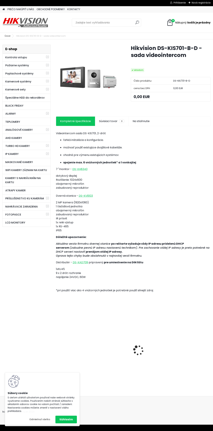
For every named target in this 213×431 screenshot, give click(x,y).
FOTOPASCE (13, 214)
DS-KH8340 (80, 169)
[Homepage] (3, 9)
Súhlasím (66, 419)
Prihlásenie (180, 2)
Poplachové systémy (19, 73)
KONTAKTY (73, 9)
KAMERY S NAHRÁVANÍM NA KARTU (23, 180)
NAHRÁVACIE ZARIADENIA (21, 207)
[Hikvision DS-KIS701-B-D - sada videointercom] (88, 77)
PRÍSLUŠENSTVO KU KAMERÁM (24, 198)
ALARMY (10, 114)
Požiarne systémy (17, 65)
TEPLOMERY (12, 122)
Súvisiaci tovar (111, 121)
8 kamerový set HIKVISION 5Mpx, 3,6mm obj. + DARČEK (73, 344)
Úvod (7, 35)
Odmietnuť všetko (39, 419)
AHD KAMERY (13, 138)
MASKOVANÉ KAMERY (19, 162)
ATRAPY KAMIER (15, 190)
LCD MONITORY (15, 222)
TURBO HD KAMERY (17, 146)
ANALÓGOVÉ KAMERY (19, 130)
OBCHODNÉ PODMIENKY (51, 9)
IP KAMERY (12, 154)
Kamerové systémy (18, 81)
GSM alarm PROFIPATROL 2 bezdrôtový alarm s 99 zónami (113, 351)
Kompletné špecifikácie (75, 121)
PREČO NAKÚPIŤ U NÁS (20, 9)
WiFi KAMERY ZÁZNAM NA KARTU (26, 170)
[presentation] (57, 344)
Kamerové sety (15, 89)
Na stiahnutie (141, 121)
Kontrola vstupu (16, 57)
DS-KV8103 (86, 196)
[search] (137, 23)
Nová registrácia (201, 2)
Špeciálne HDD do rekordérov (25, 98)
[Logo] (25, 22)
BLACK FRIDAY (14, 106)
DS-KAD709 (80, 262)
